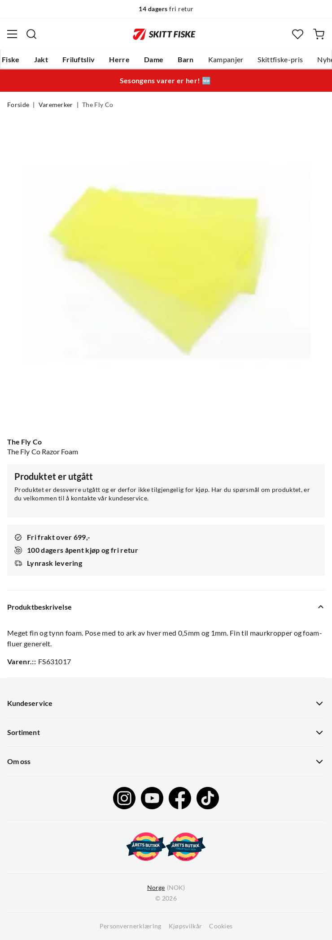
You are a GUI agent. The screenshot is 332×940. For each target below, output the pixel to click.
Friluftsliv (78, 60)
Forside (18, 104)
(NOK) (166, 888)
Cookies (220, 926)
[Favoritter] (297, 34)
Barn (185, 60)
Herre (119, 60)
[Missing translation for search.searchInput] (31, 34)
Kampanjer (226, 60)
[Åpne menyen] (12, 34)
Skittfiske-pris (280, 60)
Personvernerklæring (131, 926)
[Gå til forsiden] (164, 34)
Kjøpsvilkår (185, 926)
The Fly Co (97, 104)
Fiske (11, 60)
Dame (153, 60)
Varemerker (56, 104)
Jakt (41, 60)
